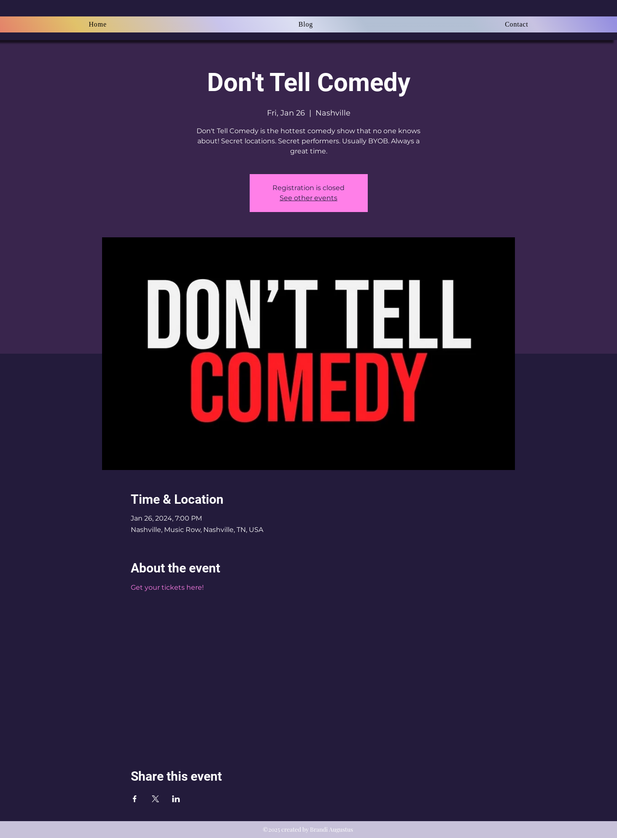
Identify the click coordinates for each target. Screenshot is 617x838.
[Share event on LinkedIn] (176, 798)
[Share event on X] (155, 798)
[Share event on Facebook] (135, 798)
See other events (308, 198)
